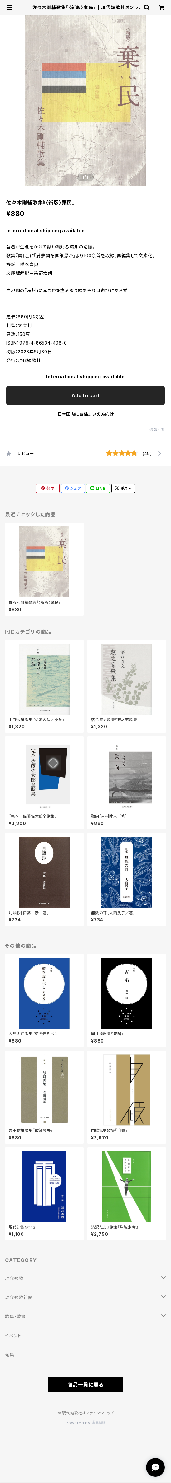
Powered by (85, 1423)
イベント (13, 1335)
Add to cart (85, 395)
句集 (9, 1354)
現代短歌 (14, 1278)
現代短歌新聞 (19, 1297)
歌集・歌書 (15, 1316)
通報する (157, 429)
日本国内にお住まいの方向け (85, 414)
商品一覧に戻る (85, 1385)
